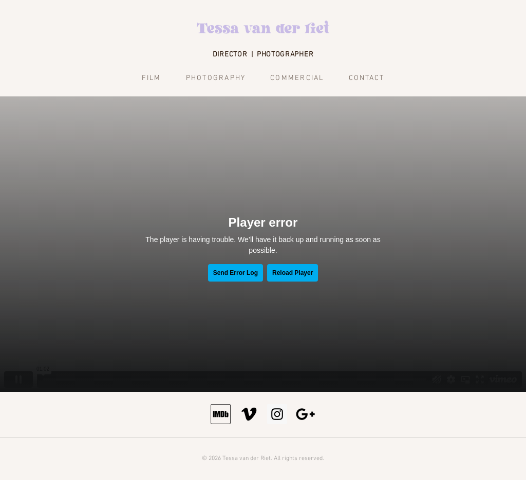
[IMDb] (221, 414)
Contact (367, 78)
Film (151, 78)
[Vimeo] (249, 414)
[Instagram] (277, 414)
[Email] (305, 414)
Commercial (297, 78)
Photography (216, 78)
